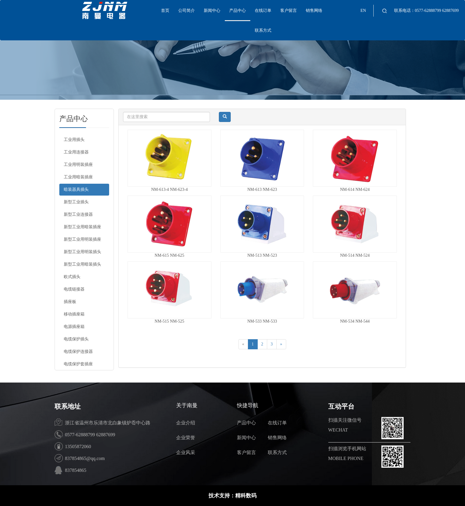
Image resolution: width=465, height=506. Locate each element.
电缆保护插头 (76, 339)
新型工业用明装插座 (82, 239)
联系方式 (263, 30)
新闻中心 (212, 10)
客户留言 (288, 10)
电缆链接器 (74, 289)
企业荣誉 (185, 437)
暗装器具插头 (76, 189)
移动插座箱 (74, 314)
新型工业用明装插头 (82, 252)
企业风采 (185, 452)
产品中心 (237, 10)
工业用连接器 (76, 152)
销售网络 (314, 10)
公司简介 (186, 10)
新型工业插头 (76, 202)
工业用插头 (74, 139)
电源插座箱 (74, 326)
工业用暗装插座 (78, 177)
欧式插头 (72, 277)
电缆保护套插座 (78, 364)
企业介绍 (185, 422)
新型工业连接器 (78, 214)
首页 (165, 10)
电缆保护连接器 (78, 351)
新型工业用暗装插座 (82, 227)
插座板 (70, 301)
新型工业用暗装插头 (82, 264)
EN (363, 10)
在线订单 (263, 10)
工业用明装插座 (78, 164)
